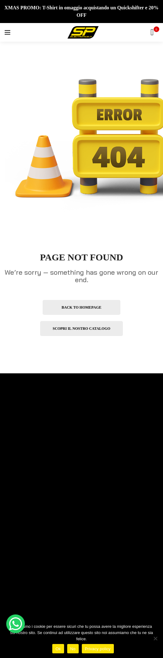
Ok (58, 648)
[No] (155, 638)
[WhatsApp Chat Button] (15, 623)
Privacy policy (98, 648)
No (73, 648)
